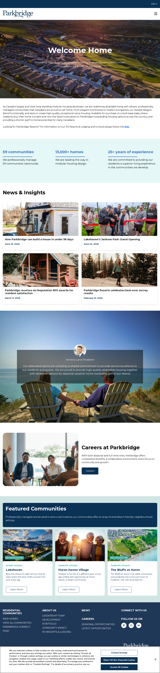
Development (51, 619)
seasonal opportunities (98, 624)
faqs (6, 631)
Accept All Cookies (119, 667)
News (86, 610)
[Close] (155, 659)
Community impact (54, 628)
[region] (80, 659)
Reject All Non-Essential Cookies (119, 660)
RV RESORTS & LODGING (56, 632)
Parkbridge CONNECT (17, 627)
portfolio (49, 623)
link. (127, 126)
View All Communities (17, 622)
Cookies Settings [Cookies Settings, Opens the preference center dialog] (119, 653)
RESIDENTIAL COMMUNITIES (12, 612)
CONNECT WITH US (134, 610)
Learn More (16, 589)
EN (153, 4)
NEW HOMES (10, 618)
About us (49, 610)
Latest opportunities (96, 628)
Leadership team (53, 615)
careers (88, 619)
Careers (90, 471)
